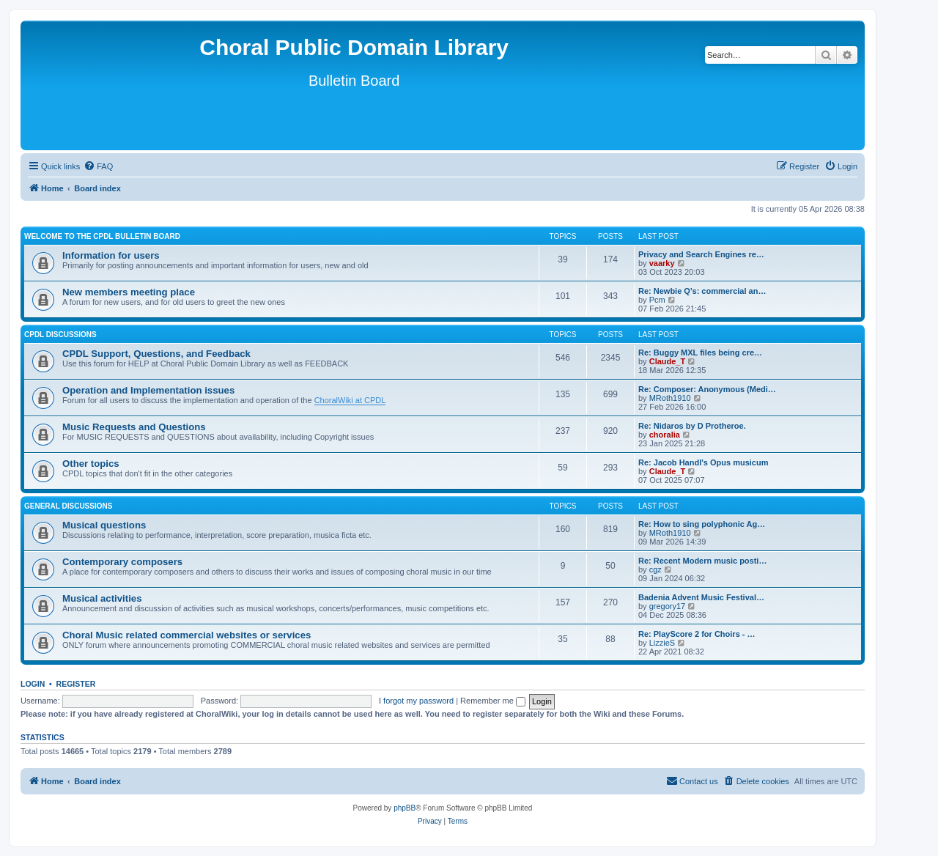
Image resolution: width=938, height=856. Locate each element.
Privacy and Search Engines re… (701, 254)
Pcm (657, 299)
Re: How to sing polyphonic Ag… (701, 524)
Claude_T (667, 361)
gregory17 (667, 606)
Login (33, 683)
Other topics (90, 463)
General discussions (68, 506)
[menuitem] (98, 166)
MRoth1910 (670, 398)
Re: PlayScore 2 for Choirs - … (697, 634)
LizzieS (662, 642)
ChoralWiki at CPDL (350, 400)
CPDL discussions (60, 335)
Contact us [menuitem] (692, 780)
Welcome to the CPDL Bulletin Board (102, 236)
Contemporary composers (122, 561)
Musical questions (104, 525)
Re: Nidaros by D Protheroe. (692, 425)
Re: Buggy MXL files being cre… (700, 352)
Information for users (111, 255)
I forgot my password (416, 700)
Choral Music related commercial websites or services (186, 635)
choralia (664, 434)
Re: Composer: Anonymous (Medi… (707, 389)
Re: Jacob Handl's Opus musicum (703, 462)
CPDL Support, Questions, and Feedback (156, 353)
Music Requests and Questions (134, 426)
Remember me (492, 700)
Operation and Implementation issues (148, 390)
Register (76, 683)
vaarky (662, 263)
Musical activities (101, 598)
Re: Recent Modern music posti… (702, 560)
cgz (655, 569)
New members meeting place (128, 292)
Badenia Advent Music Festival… (701, 597)
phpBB (405, 808)
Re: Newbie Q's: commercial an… (702, 291)
